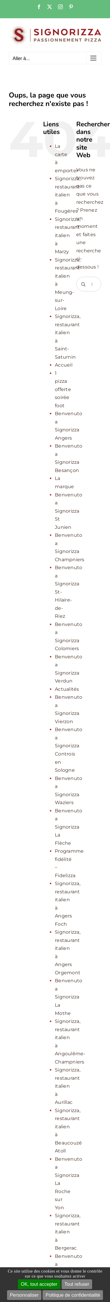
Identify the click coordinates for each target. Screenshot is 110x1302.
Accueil (63, 365)
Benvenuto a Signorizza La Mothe (68, 997)
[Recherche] (83, 284)
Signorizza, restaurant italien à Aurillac (67, 1086)
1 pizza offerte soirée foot (63, 389)
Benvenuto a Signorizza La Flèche (68, 827)
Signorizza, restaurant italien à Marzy (67, 235)
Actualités (67, 689)
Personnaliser (24, 1295)
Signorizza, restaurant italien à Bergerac (67, 1232)
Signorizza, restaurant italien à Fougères (67, 195)
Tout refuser (77, 1284)
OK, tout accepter (39, 1284)
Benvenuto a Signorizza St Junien (68, 511)
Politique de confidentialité (72, 1295)
